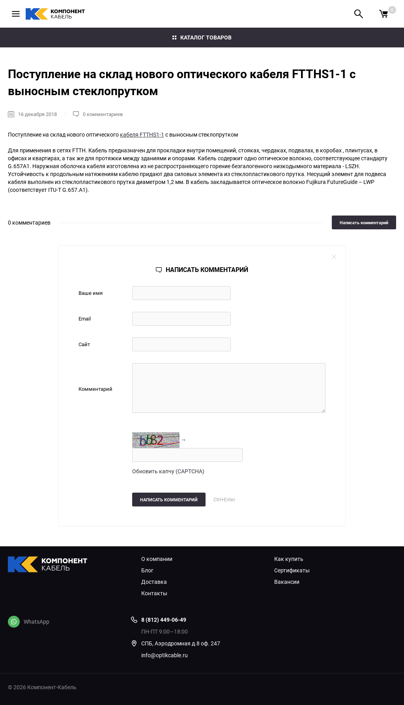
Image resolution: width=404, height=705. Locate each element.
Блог (147, 570)
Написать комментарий (364, 222)
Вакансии (286, 582)
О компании (156, 559)
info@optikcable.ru (164, 655)
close (334, 256)
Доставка (154, 582)
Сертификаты (292, 570)
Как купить (288, 559)
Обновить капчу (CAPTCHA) (168, 471)
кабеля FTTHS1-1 (142, 134)
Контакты (154, 593)
